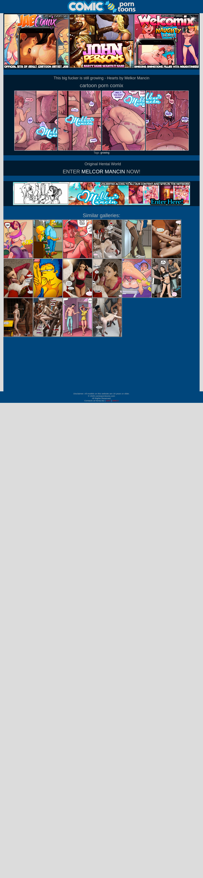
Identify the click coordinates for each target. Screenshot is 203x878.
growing (104, 152)
